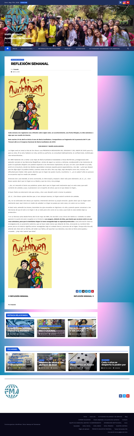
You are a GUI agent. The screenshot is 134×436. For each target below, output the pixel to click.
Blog (126, 416)
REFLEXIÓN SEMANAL (29, 64)
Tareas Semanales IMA (120, 429)
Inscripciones (11, 362)
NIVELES (68, 48)
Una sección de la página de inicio (117, 432)
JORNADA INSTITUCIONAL (47, 329)
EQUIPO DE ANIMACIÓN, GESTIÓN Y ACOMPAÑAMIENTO (85, 423)
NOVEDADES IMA (12, 326)
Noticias (19, 362)
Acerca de (92, 416)
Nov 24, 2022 (45, 368)
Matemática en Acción (82, 364)
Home (85, 416)
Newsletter (77, 426)
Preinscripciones (16, 364)
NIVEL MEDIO (97, 426)
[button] (128, 48)
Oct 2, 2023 (13, 368)
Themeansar (36, 424)
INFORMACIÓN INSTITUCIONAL (49, 48)
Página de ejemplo (84, 429)
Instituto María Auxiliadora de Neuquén (33, 402)
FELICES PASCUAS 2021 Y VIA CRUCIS (82, 329)
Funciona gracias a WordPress (13, 424)
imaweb (16, 69)
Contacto (124, 419)
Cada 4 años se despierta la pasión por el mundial (113, 364)
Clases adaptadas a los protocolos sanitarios (106, 419)
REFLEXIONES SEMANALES (17, 59)
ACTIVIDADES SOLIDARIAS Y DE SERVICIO (104, 48)
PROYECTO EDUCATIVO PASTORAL (102, 429)
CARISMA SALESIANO (84, 419)
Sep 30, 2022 (107, 368)
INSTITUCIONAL (27, 48)
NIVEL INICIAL (87, 426)
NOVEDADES (80, 48)
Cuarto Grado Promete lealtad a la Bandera (20, 329)
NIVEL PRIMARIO (108, 426)
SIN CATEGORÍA (105, 360)
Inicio (125, 423)
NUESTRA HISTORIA (121, 426)
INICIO (15, 48)
